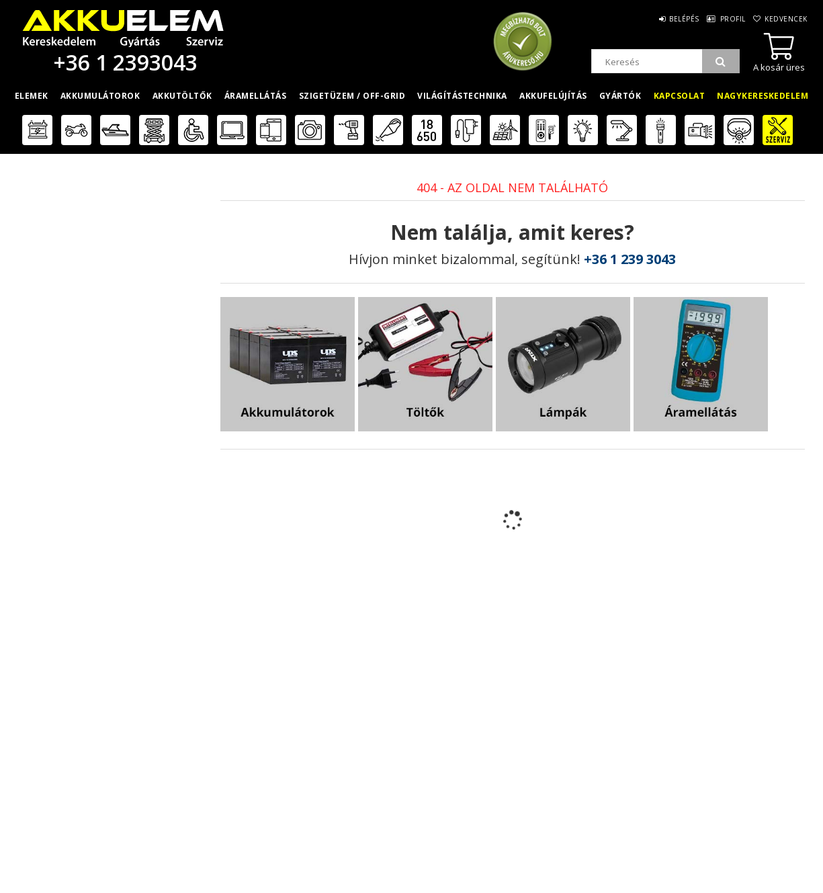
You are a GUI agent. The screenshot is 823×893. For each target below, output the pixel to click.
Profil (714, 19)
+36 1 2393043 (123, 62)
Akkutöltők (182, 95)
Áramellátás (255, 95)
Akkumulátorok (100, 95)
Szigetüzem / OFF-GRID (352, 95)
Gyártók (620, 95)
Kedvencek (780, 19)
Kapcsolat (679, 95)
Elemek (31, 95)
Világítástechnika (462, 95)
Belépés (653, 19)
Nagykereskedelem (762, 95)
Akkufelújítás (553, 95)
